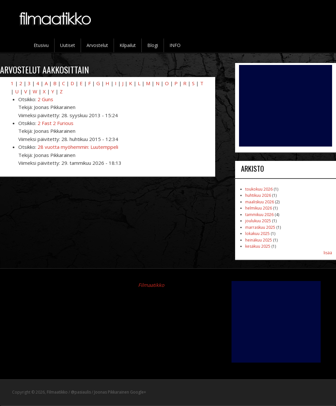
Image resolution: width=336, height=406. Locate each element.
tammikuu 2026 (259, 214)
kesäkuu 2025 (257, 246)
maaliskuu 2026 (259, 202)
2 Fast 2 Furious (55, 123)
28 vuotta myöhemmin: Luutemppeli (78, 147)
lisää (328, 253)
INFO (175, 45)
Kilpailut (128, 45)
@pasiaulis (81, 392)
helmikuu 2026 (258, 208)
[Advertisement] (285, 106)
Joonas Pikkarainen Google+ (120, 392)
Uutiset (67, 45)
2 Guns (45, 99)
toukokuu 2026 (259, 189)
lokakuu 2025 (257, 233)
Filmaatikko (151, 285)
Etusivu (41, 45)
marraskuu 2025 (260, 227)
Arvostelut (97, 45)
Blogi (152, 45)
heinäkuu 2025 (258, 240)
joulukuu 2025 (258, 221)
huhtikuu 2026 (258, 195)
